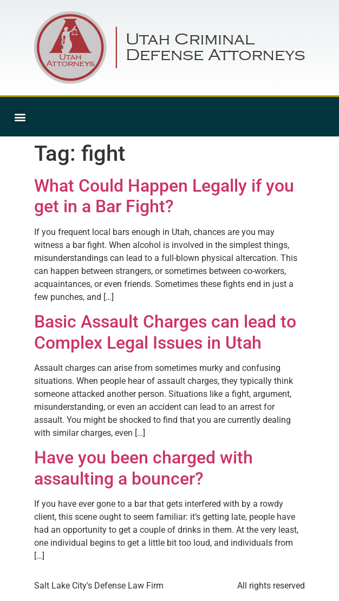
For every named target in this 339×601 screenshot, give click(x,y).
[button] (20, 117)
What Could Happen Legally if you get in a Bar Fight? (164, 196)
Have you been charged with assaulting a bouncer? (143, 467)
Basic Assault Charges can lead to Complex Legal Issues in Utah (165, 331)
